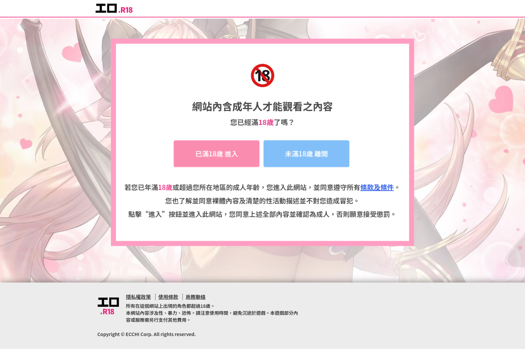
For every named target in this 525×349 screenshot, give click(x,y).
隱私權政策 (138, 296)
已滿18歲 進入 (216, 155)
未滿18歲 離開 (306, 155)
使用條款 (168, 296)
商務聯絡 (196, 296)
